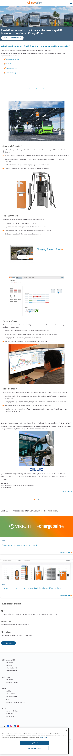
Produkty (8, 691)
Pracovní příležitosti (12, 711)
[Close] (66, 731)
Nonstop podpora (11, 671)
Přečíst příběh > (67, 491)
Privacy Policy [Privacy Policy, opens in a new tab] (43, 737)
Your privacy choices (34, 748)
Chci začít (8, 643)
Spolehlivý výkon (11, 64)
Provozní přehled (11, 68)
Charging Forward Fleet (50, 249)
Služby (8, 699)
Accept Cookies (34, 743)
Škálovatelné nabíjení (12, 59)
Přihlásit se (9, 662)
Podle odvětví (10, 694)
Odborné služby (11, 73)
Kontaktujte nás (11, 716)
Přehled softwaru (11, 697)
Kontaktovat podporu (12, 682)
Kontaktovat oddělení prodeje (15, 702)
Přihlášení (9, 665)
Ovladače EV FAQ (11, 668)
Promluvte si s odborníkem (12, 38)
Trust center (9, 714)
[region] (34, 741)
